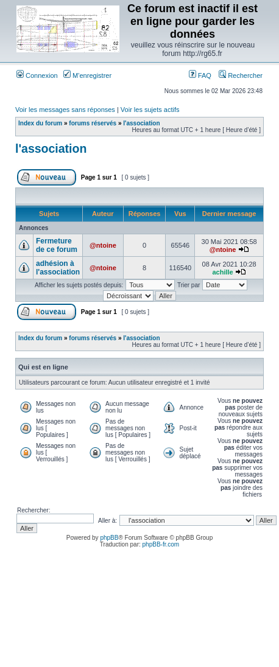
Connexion (37, 75)
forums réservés (92, 123)
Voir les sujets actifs (150, 109)
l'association (141, 123)
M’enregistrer (87, 75)
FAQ (200, 75)
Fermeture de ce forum (56, 245)
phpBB (109, 537)
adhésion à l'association (58, 267)
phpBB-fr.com (161, 544)
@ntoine (103, 245)
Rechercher (241, 75)
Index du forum (40, 123)
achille (222, 272)
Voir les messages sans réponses (65, 109)
